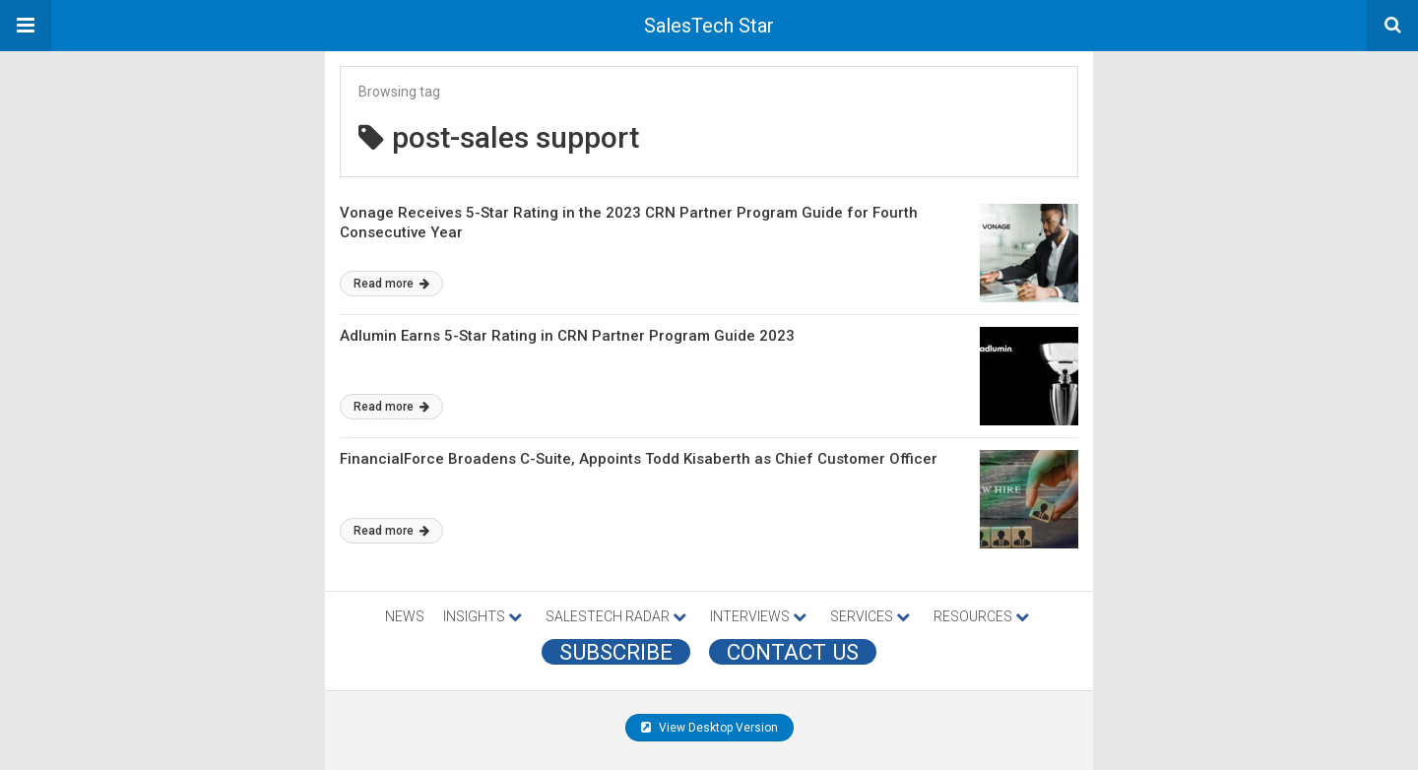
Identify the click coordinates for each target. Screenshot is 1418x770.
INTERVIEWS (758, 616)
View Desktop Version (709, 728)
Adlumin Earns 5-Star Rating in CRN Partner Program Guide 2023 (567, 336)
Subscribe (616, 652)
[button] (25, 25)
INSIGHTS (482, 616)
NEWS (404, 616)
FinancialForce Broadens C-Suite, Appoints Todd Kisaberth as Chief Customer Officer (638, 459)
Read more (391, 283)
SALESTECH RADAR (616, 616)
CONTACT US (793, 652)
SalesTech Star (709, 25)
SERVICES (870, 616)
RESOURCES (981, 616)
